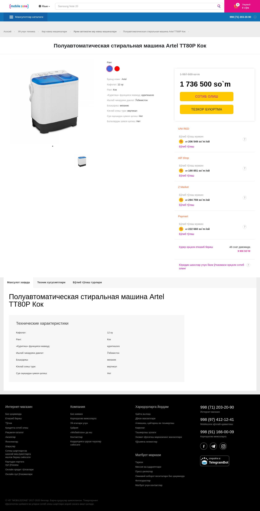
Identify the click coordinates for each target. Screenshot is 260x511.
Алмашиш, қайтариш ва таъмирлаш (154, 423)
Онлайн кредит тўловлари (19, 469)
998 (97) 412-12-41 (217, 419)
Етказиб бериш (13, 418)
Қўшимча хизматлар (146, 441)
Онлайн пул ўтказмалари (18, 474)
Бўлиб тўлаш (186, 146)
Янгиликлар (11, 441)
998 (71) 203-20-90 (217, 407)
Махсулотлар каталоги (29, 16)
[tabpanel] (53, 102)
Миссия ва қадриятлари (148, 466)
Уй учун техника (27, 31)
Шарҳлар (10, 446)
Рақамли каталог (14, 432)
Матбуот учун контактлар (148, 485)
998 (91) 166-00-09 (217, 432)
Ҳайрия (74, 427)
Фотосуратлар (143, 480)
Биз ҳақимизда (13, 414)
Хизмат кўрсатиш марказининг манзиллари (158, 437)
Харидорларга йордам (152, 407)
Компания (77, 407)
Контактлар (76, 437)
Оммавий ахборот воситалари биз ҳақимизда (160, 476)
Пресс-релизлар (144, 471)
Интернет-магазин (18, 407)
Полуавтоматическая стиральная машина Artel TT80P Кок (154, 31)
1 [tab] (52, 146)
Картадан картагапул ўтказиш (14, 463)
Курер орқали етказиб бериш (196, 247)
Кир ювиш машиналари (55, 31)
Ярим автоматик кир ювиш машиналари (95, 31)
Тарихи (139, 462)
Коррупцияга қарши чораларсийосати (85, 443)
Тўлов (8, 423)
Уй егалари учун (79, 423)
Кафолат (140, 427)
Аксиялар (10, 437)
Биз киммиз (76, 414)
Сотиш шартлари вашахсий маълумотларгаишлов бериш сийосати (18, 454)
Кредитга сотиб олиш (16, 427)
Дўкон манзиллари (145, 418)
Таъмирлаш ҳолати (145, 432)
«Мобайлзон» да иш (81, 432)
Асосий (8, 31)
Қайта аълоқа (143, 414)
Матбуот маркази (148, 455)
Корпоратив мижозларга (83, 418)
